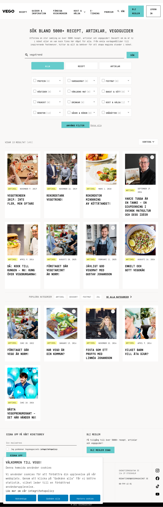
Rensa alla (96, 125)
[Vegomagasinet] (8, 11)
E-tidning (94, 11)
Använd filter (75, 125)
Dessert (73, 296)
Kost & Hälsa (80, 11)
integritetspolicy (48, 448)
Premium (108, 11)
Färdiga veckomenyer (60, 11)
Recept (23, 11)
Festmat (87, 296)
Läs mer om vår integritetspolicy (30, 490)
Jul (98, 296)
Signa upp (16, 455)
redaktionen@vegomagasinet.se (133, 478)
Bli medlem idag (100, 449)
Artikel (60, 296)
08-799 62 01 (125, 483)
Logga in (153, 11)
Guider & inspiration (39, 11)
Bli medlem (136, 11)
